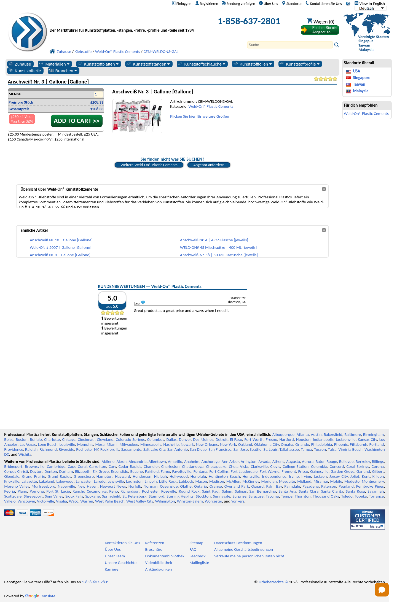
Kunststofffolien (252, 63)
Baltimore (352, 434)
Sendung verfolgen (238, 3)
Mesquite (287, 481)
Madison (216, 481)
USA (356, 71)
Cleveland (105, 439)
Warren (87, 501)
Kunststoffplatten (98, 63)
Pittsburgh (358, 444)
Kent (366, 476)
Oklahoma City (266, 444)
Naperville (66, 486)
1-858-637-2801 (249, 21)
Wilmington (165, 501)
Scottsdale (13, 496)
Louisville (67, 444)
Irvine (294, 476)
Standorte (292, 3)
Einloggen (181, 3)
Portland (376, 444)
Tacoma (272, 496)
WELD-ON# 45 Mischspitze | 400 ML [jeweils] (218, 247)
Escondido (119, 471)
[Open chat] (382, 589)
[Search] (290, 44)
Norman (151, 486)
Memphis (85, 444)
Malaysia (360, 90)
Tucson (320, 449)
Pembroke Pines (370, 486)
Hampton (104, 476)
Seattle (255, 449)
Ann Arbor (230, 461)
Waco (73, 501)
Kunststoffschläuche (201, 63)
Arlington (248, 461)
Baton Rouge (326, 461)
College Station (296, 466)
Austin (316, 434)
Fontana (200, 471)
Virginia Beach (351, 449)
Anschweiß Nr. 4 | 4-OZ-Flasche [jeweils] (214, 239)
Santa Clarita (332, 491)
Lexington (134, 481)
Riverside (66, 449)
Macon (201, 481)
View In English (370, 3)
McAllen (233, 481)
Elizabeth (82, 471)
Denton (50, 471)
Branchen (62, 70)
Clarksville (259, 466)
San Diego (198, 449)
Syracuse (256, 496)
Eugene (136, 471)
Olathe (186, 486)
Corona (378, 466)
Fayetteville (182, 471)
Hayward (122, 476)
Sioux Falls (74, 496)
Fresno (271, 439)
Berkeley (363, 461)
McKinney (251, 481)
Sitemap (196, 542)
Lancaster (84, 481)
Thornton (302, 496)
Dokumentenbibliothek (164, 556)
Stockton (203, 496)
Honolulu (198, 476)
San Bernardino (262, 491)
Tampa (306, 449)
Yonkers (237, 501)
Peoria (9, 491)
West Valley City (139, 501)
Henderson (142, 476)
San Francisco (220, 449)
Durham (66, 471)
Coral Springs (357, 466)
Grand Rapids (59, 476)
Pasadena (310, 486)
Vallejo (9, 501)
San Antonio (177, 449)
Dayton (36, 471)
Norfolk (134, 486)
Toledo (347, 496)
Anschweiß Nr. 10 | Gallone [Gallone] (61, 239)
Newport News (113, 486)
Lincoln (151, 481)
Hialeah (160, 476)
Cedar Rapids (130, 466)
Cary (112, 466)
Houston (303, 439)
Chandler (151, 466)
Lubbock (186, 481)
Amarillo (175, 461)
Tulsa (332, 449)
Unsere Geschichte (120, 562)
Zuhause (19, 63)
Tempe (286, 496)
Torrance (376, 496)
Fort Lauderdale (244, 471)
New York (228, 444)
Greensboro (84, 476)
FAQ (192, 549)
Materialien (53, 63)
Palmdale (292, 486)
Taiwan (359, 84)
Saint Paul (210, 491)
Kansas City (367, 439)
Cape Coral (77, 466)
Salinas (240, 491)
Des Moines (203, 439)
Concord (337, 466)
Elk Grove (101, 471)
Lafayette (29, 481)
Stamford (156, 496)
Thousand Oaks (326, 496)
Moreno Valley (16, 486)
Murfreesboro (43, 486)
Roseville (168, 491)
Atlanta (303, 434)
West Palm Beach (109, 501)
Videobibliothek (158, 562)
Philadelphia (321, 444)
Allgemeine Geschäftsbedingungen (243, 549)
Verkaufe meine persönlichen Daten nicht (249, 556)
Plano (22, 491)
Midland (304, 481)
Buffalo (36, 439)
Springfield (111, 496)
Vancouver (26, 501)
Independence (274, 476)
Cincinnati (86, 439)
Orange (216, 486)
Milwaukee (129, 444)
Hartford (287, 439)
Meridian (269, 481)
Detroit (222, 439)
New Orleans (207, 444)
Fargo (165, 471)
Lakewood (65, 481)
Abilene (107, 461)
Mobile (336, 481)
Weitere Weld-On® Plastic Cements (149, 164)
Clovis (275, 466)
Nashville (171, 444)
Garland (363, 471)
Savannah (376, 491)
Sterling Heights (180, 496)
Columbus (155, 439)
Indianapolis (323, 439)
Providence (13, 449)
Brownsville (34, 466)
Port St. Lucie (58, 491)
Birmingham (373, 434)
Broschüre (153, 549)
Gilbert (378, 471)
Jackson (320, 476)
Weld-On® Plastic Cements (211, 106)
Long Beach (47, 444)
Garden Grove (342, 471)
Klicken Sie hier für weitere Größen (199, 116)
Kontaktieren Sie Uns (323, 3)
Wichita (24, 454)
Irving (306, 476)
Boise (8, 439)
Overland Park (236, 486)
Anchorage (210, 461)
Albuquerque (283, 434)
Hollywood (179, 476)
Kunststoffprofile (299, 63)
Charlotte (52, 439)
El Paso (236, 439)
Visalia (61, 501)
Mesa (99, 444)
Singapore (361, 77)
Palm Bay (274, 486)
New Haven (88, 486)
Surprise (239, 496)
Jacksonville (346, 439)
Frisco (303, 471)
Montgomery (373, 481)
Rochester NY (87, 449)
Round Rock (189, 491)
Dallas (172, 439)
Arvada (264, 461)
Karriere (111, 569)
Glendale (11, 476)
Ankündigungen (158, 569)
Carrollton (97, 466)
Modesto (352, 481)
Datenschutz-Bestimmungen (238, 542)
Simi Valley (54, 496)
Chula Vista (238, 466)
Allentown (157, 461)
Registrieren (206, 3)
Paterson (328, 486)
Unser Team (115, 556)
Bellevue (346, 461)
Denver (185, 439)
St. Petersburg (134, 496)
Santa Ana (287, 491)
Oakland (245, 444)
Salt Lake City (154, 449)
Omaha (287, 444)
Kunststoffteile (24, 70)
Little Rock (168, 481)
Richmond (48, 449)
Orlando (302, 444)
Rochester (150, 491)
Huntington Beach (224, 476)
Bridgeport (13, 466)
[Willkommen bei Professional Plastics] (123, 22)
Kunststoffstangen (148, 63)
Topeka (361, 496)
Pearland (346, 486)
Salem (227, 491)
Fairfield (152, 471)
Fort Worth (253, 439)
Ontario (200, 486)
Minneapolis (150, 444)
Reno (113, 491)
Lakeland (46, 481)
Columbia (319, 466)
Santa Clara (308, 491)
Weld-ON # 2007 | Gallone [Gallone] (60, 247)
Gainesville (319, 471)
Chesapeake (216, 466)
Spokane (92, 496)
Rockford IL (109, 449)
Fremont (288, 471)
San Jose (241, 449)
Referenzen (154, 542)
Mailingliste (199, 562)
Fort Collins (219, 471)
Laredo (99, 481)
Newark (187, 444)
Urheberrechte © (273, 581)
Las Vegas (28, 444)
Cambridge (56, 466)
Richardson (129, 491)
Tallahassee (289, 449)
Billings (378, 461)
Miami (112, 444)
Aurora (307, 461)
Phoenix (341, 444)
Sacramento (131, 449)
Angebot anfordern (208, 164)
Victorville (45, 501)
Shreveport (33, 496)
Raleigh (31, 449)
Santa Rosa (355, 491)
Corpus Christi (16, 471)
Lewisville (116, 481)
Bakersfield (333, 434)
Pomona (37, 491)
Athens (278, 461)
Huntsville (251, 476)
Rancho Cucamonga (90, 491)
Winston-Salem (190, 501)
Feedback (197, 556)
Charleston (170, 466)
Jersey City (338, 476)
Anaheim (191, 461)
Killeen (378, 476)
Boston (22, 439)
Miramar (320, 481)
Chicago (69, 439)
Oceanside (169, 486)
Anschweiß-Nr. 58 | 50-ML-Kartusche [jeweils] (219, 254)
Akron (121, 461)
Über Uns (268, 3)
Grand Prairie (33, 476)
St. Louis (270, 449)
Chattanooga (192, 466)
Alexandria (137, 461)
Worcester (213, 501)
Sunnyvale (221, 496)
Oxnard (257, 486)
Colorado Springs (130, 439)
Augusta (293, 461)
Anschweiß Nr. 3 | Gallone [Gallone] (60, 254)
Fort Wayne (269, 471)
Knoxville (11, 481)
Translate (40, 595)
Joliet (354, 476)
